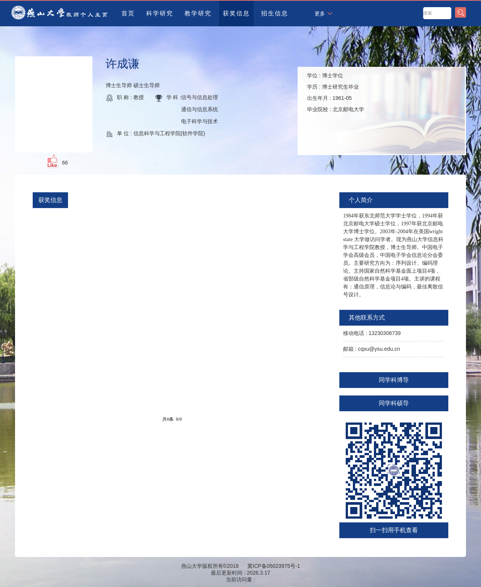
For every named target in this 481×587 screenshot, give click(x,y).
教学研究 (198, 13)
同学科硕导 (394, 403)
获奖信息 (236, 13)
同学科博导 (394, 380)
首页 (128, 13)
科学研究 (159, 13)
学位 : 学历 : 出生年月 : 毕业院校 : (335, 92)
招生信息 (274, 13)
